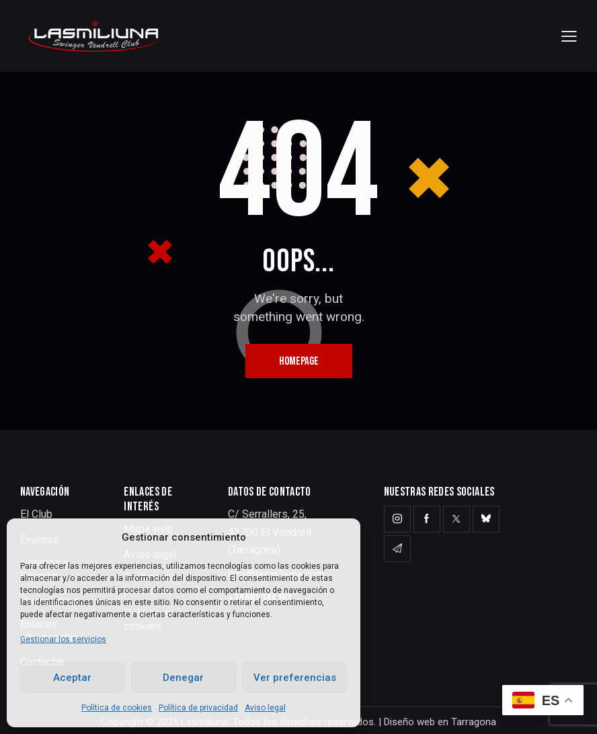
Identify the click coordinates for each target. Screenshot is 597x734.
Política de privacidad (198, 708)
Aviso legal (265, 708)
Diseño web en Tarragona (440, 722)
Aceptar (72, 678)
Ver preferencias (294, 678)
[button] (569, 36)
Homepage (299, 361)
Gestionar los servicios (63, 639)
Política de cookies (116, 708)
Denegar (183, 678)
